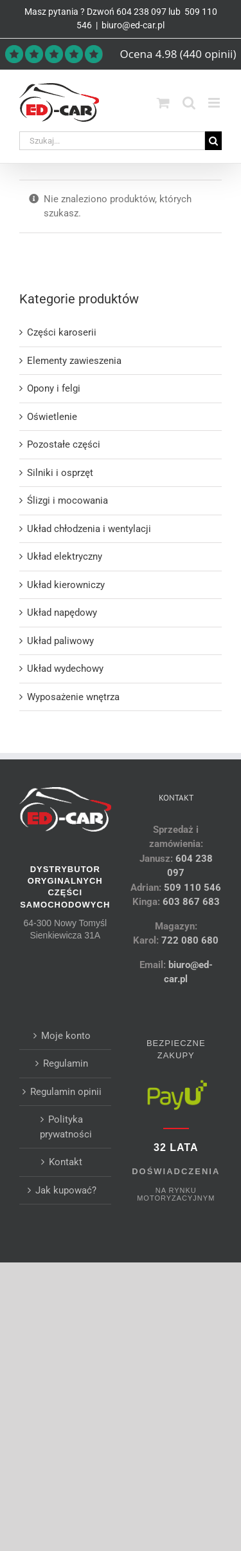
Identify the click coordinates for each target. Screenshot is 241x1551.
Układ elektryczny (64, 556)
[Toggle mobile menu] (215, 102)
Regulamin (65, 1063)
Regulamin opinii (66, 1092)
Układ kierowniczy (66, 585)
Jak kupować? (65, 1190)
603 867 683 (191, 902)
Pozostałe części (63, 444)
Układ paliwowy (60, 641)
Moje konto (66, 1036)
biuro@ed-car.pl (133, 25)
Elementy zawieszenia (74, 360)
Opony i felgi (53, 388)
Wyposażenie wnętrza (73, 697)
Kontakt (65, 1162)
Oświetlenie (52, 417)
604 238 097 (141, 11)
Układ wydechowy (65, 668)
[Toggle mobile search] (189, 102)
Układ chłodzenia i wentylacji (89, 529)
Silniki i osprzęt (60, 473)
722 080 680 (189, 940)
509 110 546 (192, 887)
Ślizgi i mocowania (67, 500)
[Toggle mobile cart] (163, 102)
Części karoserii (61, 332)
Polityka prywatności (66, 1127)
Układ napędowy (62, 612)
